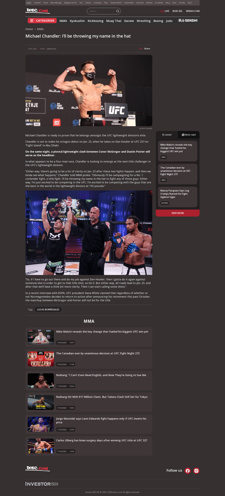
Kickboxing (95, 21)
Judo (169, 21)
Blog (168, 2)
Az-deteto (159, 2)
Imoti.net (140, 2)
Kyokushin (77, 21)
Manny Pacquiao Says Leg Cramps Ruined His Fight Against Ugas (174, 194)
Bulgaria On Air (70, 2)
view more (177, 213)
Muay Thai (113, 21)
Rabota (149, 2)
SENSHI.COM (193, 11)
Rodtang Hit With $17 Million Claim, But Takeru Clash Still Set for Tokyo (101, 397)
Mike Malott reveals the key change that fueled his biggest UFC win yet (176, 148)
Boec (190, 2)
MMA (63, 21)
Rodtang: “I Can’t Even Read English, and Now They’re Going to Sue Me (101, 375)
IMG (29, 3)
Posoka (182, 2)
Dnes (46, 2)
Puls (106, 2)
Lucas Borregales (48, 309)
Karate (129, 21)
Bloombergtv (56, 2)
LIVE (165, 11)
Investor (37, 2)
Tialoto (88, 2)
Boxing (158, 21)
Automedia (129, 2)
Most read (189, 134)
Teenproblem (116, 2)
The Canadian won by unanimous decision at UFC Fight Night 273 (175, 171)
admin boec (51, 49)
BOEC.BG (177, 11)
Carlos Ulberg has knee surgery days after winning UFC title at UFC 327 (101, 440)
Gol (81, 2)
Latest (167, 134)
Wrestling (144, 21)
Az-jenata (97, 2)
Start (174, 2)
